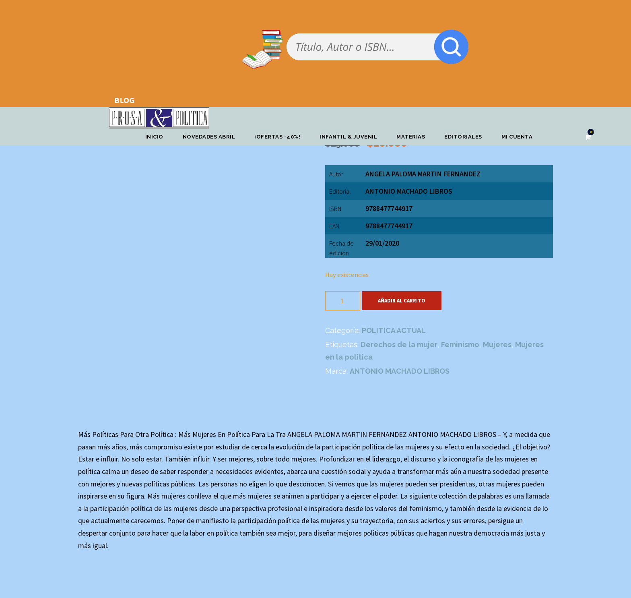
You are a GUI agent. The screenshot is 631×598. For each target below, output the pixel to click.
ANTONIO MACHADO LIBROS (408, 191)
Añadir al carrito (401, 300)
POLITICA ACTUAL (394, 330)
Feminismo (460, 344)
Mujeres (497, 344)
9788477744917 (388, 225)
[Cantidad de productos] (342, 300)
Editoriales (463, 137)
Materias (410, 137)
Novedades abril (209, 137)
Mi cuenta (517, 137)
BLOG (124, 100)
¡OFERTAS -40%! (277, 137)
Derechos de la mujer (399, 344)
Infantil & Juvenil (348, 137)
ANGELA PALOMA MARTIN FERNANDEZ (422, 173)
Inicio (154, 137)
